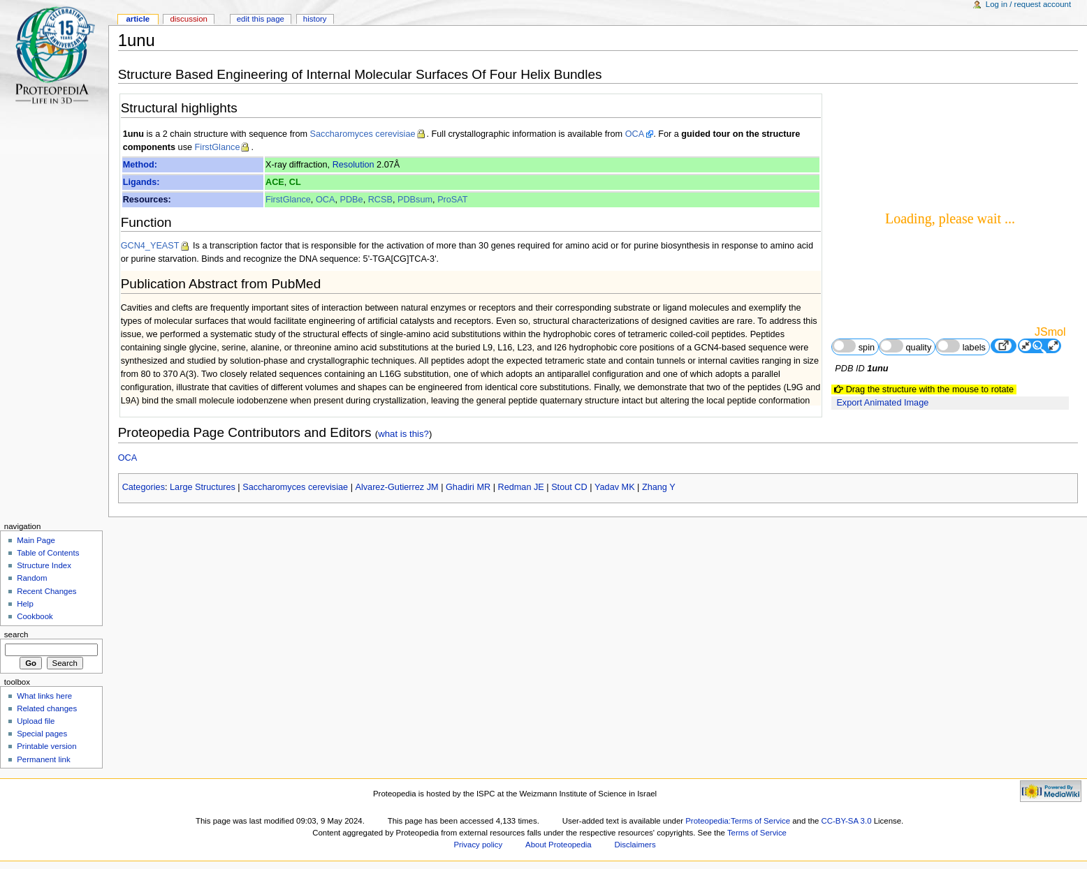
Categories (143, 487)
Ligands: (141, 182)
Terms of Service (757, 833)
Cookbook (35, 616)
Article (137, 19)
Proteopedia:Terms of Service (737, 821)
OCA (635, 134)
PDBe (351, 200)
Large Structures (202, 487)
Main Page (36, 540)
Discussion (188, 19)
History (315, 19)
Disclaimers (635, 844)
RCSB (380, 200)
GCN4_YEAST (150, 246)
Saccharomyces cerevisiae (363, 134)
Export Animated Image (882, 403)
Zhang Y (659, 487)
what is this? (403, 434)
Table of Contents (48, 553)
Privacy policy (477, 844)
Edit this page (260, 19)
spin (853, 345)
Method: (140, 165)
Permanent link (43, 759)
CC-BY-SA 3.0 (847, 821)
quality (905, 345)
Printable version (46, 746)
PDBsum (414, 200)
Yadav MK (614, 487)
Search (16, 634)
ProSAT (452, 200)
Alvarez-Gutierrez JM (396, 487)
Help (25, 604)
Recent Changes (46, 591)
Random (32, 578)
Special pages (42, 733)
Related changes (47, 708)
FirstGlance (217, 147)
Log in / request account (1028, 4)
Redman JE (521, 487)
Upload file (35, 721)
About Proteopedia (558, 844)
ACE (274, 182)
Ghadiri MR (468, 487)
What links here (44, 696)
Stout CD (569, 487)
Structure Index (44, 565)
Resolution (353, 165)
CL (295, 182)
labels (961, 345)
